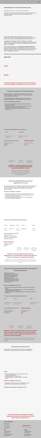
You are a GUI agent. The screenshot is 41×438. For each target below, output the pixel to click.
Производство (7, 423)
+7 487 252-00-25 (7, 431)
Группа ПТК (26, 425)
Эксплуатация (7, 427)
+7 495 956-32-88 (27, 431)
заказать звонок (6, 432)
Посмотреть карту (7, 435)
